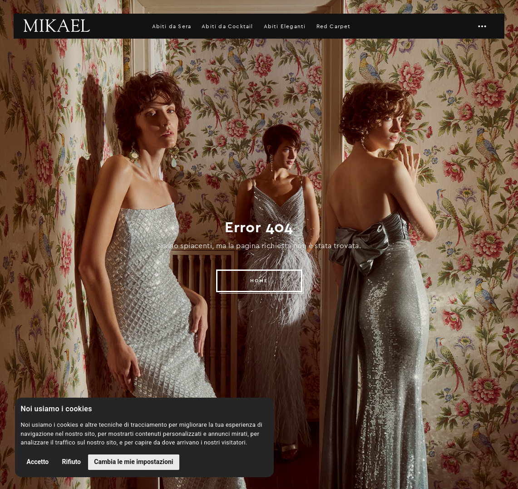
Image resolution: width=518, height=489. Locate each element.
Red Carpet (333, 26)
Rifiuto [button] (71, 461)
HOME (259, 280)
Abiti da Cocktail (227, 26)
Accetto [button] (38, 461)
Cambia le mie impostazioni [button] (133, 461)
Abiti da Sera (172, 26)
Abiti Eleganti (285, 26)
